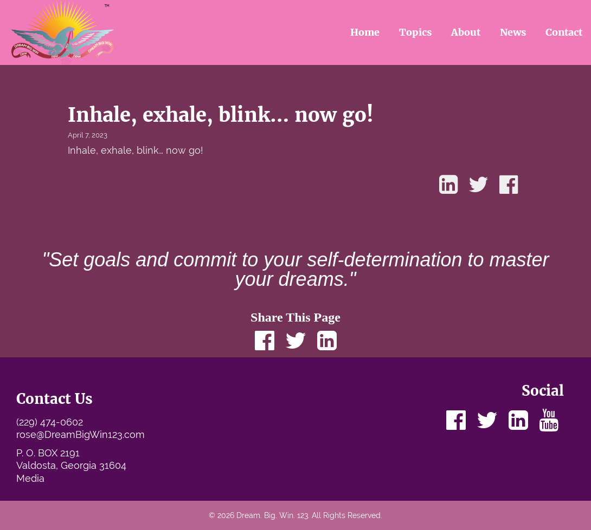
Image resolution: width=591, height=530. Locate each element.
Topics (415, 32)
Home (365, 32)
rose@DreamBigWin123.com (80, 434)
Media (30, 478)
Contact (563, 32)
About (465, 32)
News (513, 32)
